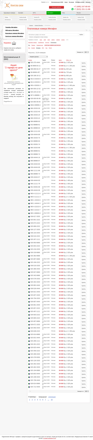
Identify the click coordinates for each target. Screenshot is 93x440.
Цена (60, 60)
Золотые (47, 42)
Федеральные (8, 19)
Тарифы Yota (65, 17)
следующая (52, 397)
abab (49, 39)
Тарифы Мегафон (52, 17)
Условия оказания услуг (49, 438)
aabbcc (53, 39)
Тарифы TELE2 (80, 17)
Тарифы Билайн (22, 17)
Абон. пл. (68, 60)
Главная (31, 25)
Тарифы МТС (37, 17)
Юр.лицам (71, 2)
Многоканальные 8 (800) (57, 2)
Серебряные (41, 42)
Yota (63, 13)
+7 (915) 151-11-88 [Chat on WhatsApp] (82, 9)
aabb (45, 39)
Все (29, 45)
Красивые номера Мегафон (14, 33)
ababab (58, 39)
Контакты (88, 2)
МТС (34, 13)
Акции (66, 2)
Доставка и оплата (79, 2)
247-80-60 (82, 6)
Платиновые (53, 42)
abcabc (63, 39)
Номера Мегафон (39, 25)
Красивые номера (9, 13)
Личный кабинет (56, 7)
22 (52, 399)
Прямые (6, 17)
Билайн (20, 13)
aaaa (41, 39)
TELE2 (79, 13)
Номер (30, 60)
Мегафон (50, 13)
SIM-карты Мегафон (12, 30)
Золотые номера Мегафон (14, 36)
